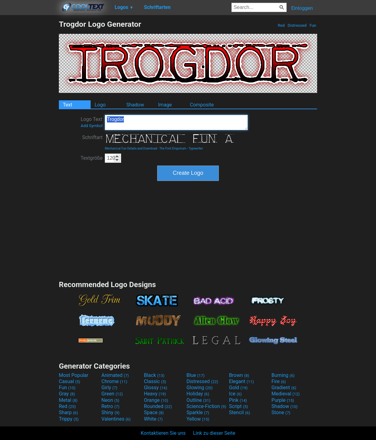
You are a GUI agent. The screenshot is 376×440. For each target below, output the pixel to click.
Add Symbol (92, 125)
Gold (238, 387)
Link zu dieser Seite (214, 433)
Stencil (239, 412)
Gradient (284, 387)
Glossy (155, 387)
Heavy (155, 394)
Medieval (286, 394)
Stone (281, 412)
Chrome (114, 381)
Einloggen (302, 8)
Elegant (241, 381)
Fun (313, 25)
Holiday (197, 394)
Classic (155, 381)
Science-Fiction (206, 406)
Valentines (116, 419)
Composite (202, 105)
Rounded (158, 406)
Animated (115, 375)
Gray (67, 394)
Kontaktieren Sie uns (163, 433)
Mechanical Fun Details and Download (131, 148)
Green (112, 394)
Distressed (297, 25)
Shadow (135, 105)
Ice (235, 394)
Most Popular (73, 375)
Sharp (68, 412)
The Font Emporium (172, 148)
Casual (69, 381)
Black (154, 375)
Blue (195, 375)
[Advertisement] (29, 112)
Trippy (69, 419)
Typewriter (196, 148)
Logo (100, 105)
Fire (279, 381)
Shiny (110, 412)
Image (165, 105)
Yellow (197, 419)
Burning (283, 375)
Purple (283, 400)
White (153, 419)
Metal (68, 400)
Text (67, 105)
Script (238, 406)
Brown (239, 375)
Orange (156, 400)
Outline (198, 400)
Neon (110, 400)
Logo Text (92, 122)
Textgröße (91, 158)
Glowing (199, 387)
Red (281, 25)
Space (154, 412)
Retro (110, 406)
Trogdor (176, 122)
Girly (109, 387)
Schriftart (92, 137)
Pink (238, 400)
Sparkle (197, 412)
